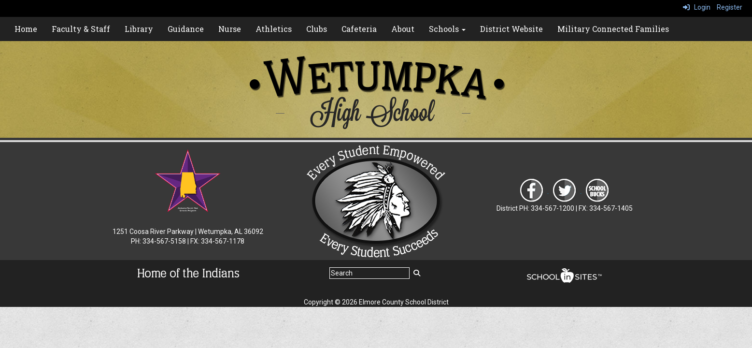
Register (729, 7)
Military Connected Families (613, 29)
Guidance (186, 29)
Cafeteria (359, 29)
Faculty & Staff (81, 29)
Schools (447, 29)
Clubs (316, 29)
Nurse (229, 29)
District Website (511, 29)
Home (25, 29)
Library (139, 29)
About (402, 29)
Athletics (273, 29)
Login (696, 7)
